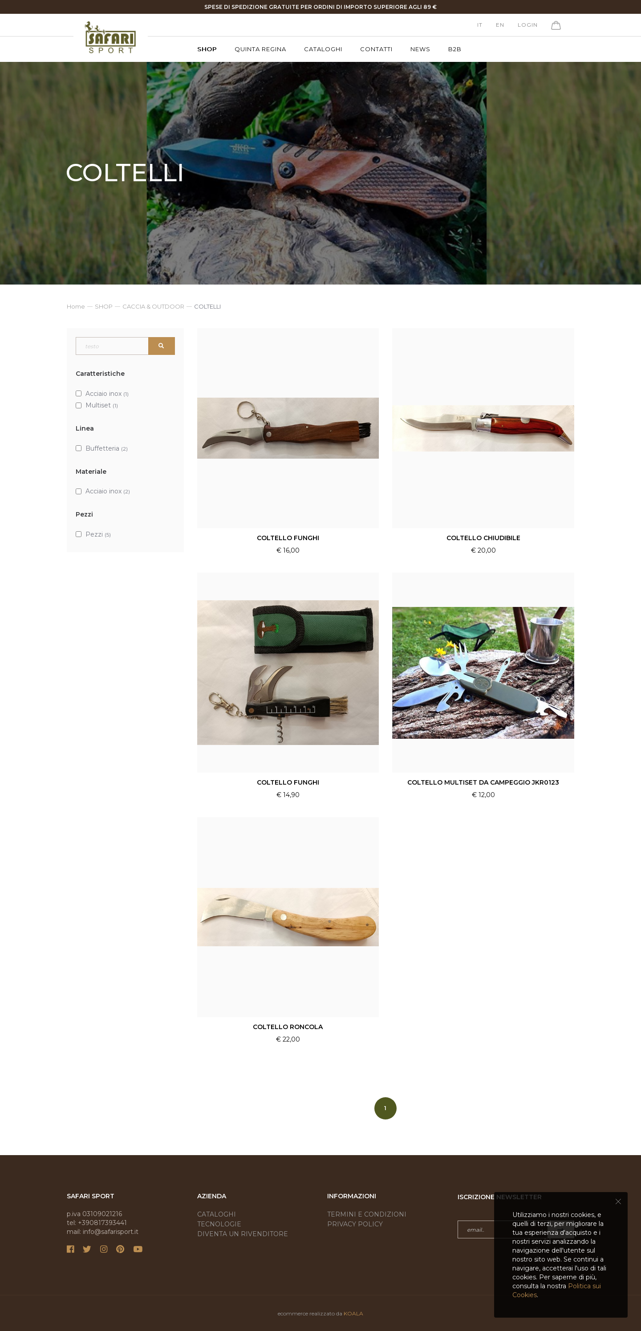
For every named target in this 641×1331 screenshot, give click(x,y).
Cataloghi (323, 49)
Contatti (376, 49)
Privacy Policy (355, 1224)
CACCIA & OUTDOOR (153, 306)
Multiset (101, 405)
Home (76, 306)
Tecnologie (219, 1224)
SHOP (207, 49)
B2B (455, 49)
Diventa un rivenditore (242, 1234)
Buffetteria (106, 448)
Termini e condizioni (366, 1214)
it (480, 24)
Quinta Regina (260, 49)
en (500, 24)
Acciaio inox (107, 394)
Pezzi (98, 534)
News (420, 49)
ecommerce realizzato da (320, 1313)
